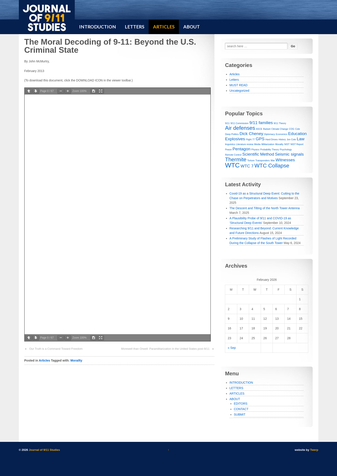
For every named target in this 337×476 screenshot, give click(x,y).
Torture (251, 160)
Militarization (267, 144)
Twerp (314, 449)
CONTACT (241, 409)
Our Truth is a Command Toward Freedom (55, 348)
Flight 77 (250, 139)
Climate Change (279, 129)
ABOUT (234, 399)
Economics (281, 134)
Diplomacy (269, 134)
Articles (44, 360)
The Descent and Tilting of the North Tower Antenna (264, 208)
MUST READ (238, 85)
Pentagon (242, 149)
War (273, 160)
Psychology (286, 149)
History (282, 139)
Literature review (244, 144)
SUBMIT (239, 414)
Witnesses (285, 160)
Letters (234, 79)
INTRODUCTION (241, 382)
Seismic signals (289, 154)
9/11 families (261, 122)
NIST (286, 144)
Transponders (262, 160)
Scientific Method (258, 154)
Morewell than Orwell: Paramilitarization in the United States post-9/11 (165, 348)
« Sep (232, 348)
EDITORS (240, 403)
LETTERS (236, 388)
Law (300, 139)
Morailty (76, 360)
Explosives (235, 139)
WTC (232, 165)
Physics (255, 149)
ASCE (259, 129)
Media (257, 144)
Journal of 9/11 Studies (44, 449)
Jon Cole (291, 139)
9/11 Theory (280, 123)
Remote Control (233, 154)
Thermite (235, 159)
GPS (260, 139)
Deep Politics (232, 134)
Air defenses (240, 128)
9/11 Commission (239, 123)
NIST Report (297, 144)
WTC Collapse (271, 165)
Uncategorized (239, 90)
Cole (297, 129)
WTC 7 (247, 166)
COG (291, 129)
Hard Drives (271, 139)
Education (297, 133)
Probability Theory (269, 149)
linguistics (230, 144)
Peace (228, 149)
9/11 (227, 123)
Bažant (266, 129)
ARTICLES (236, 393)
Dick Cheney (251, 133)
